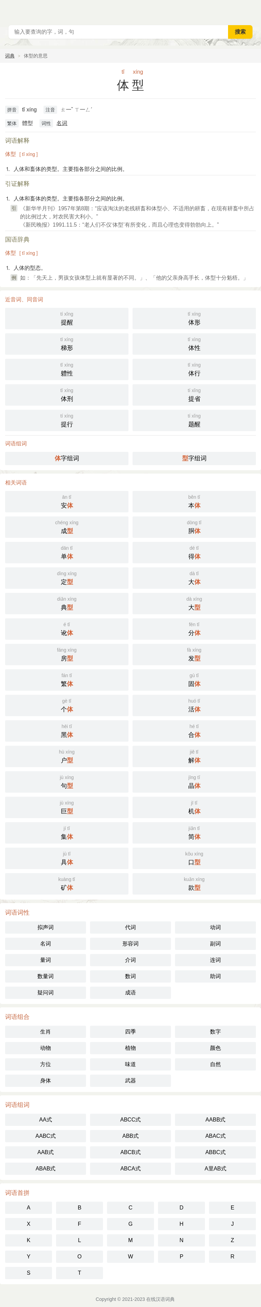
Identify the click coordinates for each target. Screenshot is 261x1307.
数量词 (45, 976)
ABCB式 (130, 1152)
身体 (45, 1080)
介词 (130, 960)
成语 (130, 992)
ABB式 (130, 1136)
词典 (10, 55)
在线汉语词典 (160, 1299)
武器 (130, 1080)
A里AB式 (215, 1168)
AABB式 (216, 1120)
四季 (130, 1032)
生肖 (45, 1032)
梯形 (66, 343)
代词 (130, 927)
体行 (194, 369)
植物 (130, 1048)
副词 (215, 944)
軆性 (66, 369)
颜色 (215, 1048)
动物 (45, 1048)
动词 (215, 927)
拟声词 (45, 927)
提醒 (66, 318)
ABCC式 (130, 1120)
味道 (130, 1064)
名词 (61, 123)
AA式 (45, 1120)
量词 (45, 960)
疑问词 (45, 992)
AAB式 (45, 1152)
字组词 (67, 458)
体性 (194, 343)
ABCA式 (130, 1168)
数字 (215, 1032)
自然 (215, 1064)
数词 (130, 976)
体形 (194, 318)
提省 (194, 394)
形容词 (130, 944)
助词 (215, 976)
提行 (66, 420)
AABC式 (45, 1136)
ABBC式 (215, 1152)
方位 (45, 1064)
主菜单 (251, 10)
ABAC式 (215, 1136)
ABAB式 (46, 1168)
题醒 (194, 420)
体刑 (66, 394)
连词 (215, 960)
